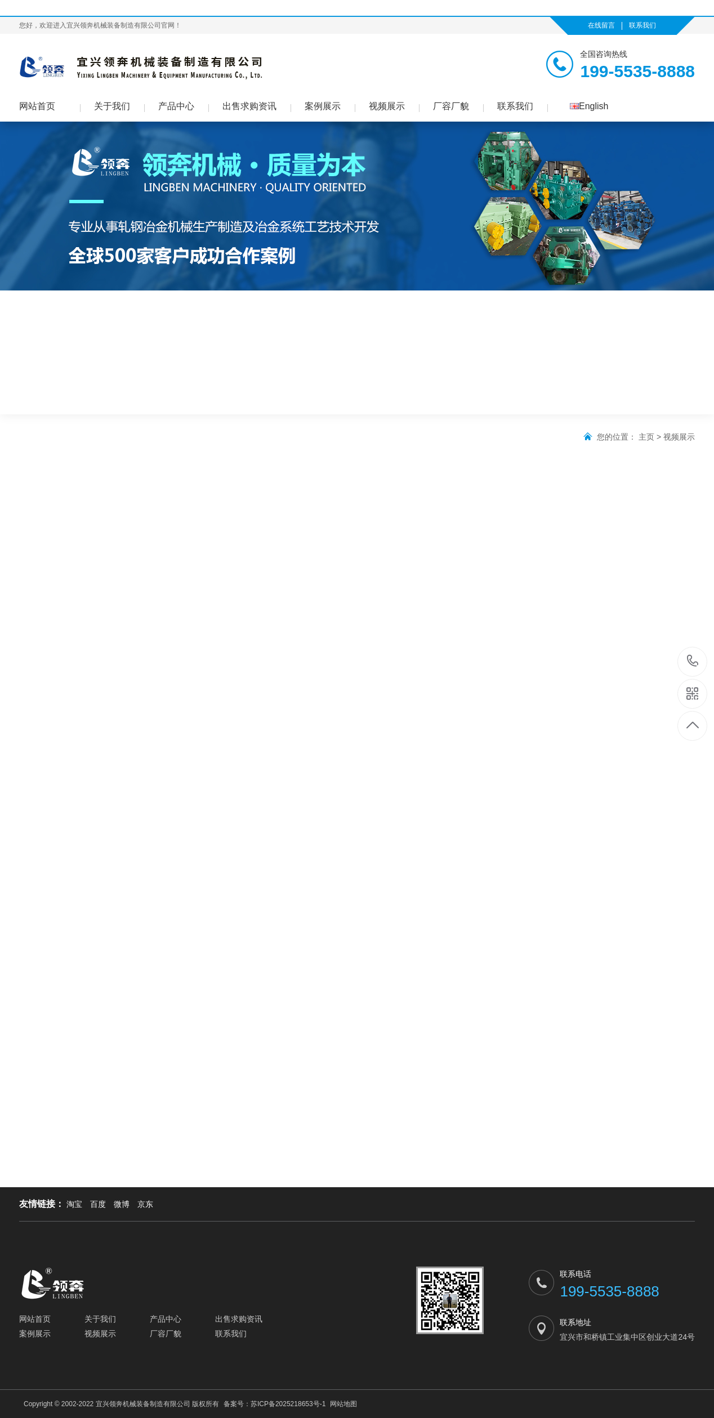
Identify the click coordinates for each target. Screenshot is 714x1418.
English (589, 106)
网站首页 (37, 106)
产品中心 (176, 106)
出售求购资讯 (249, 106)
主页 (646, 436)
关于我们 (112, 106)
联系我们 (642, 25)
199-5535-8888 (693, 662)
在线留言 (601, 25)
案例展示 (323, 106)
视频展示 (387, 106)
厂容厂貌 (451, 106)
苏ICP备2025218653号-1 (288, 1404)
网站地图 (343, 1404)
